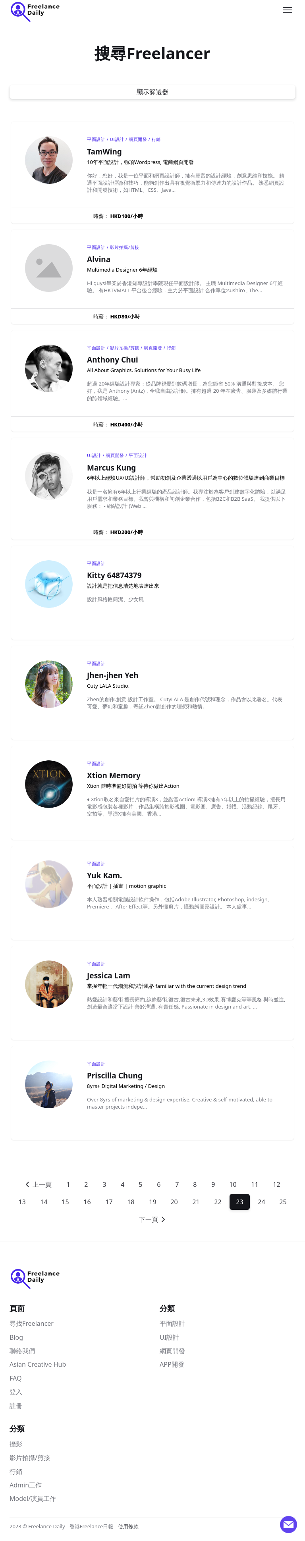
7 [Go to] (177, 1184)
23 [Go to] (239, 1202)
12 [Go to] (276, 1184)
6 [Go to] (158, 1184)
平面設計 (172, 1323)
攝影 (16, 1444)
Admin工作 (26, 1485)
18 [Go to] (130, 1202)
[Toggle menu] (287, 10)
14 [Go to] (43, 1202)
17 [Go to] (108, 1202)
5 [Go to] (140, 1184)
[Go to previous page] (38, 1184)
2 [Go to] (86, 1184)
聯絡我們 (22, 1350)
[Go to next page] (153, 1219)
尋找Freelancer (32, 1323)
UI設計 (169, 1337)
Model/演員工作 (33, 1498)
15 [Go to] (65, 1202)
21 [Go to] (195, 1202)
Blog (16, 1337)
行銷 (16, 1471)
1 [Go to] (68, 1184)
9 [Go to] (213, 1184)
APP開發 (172, 1364)
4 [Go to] (122, 1184)
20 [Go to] (174, 1202)
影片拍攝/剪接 (30, 1457)
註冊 (16, 1405)
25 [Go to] (283, 1202)
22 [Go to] (217, 1202)
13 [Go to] (21, 1202)
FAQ (15, 1378)
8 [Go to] (195, 1184)
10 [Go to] (233, 1184)
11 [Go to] (255, 1184)
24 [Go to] (261, 1202)
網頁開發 (172, 1350)
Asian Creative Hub (38, 1364)
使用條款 (128, 1526)
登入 (16, 1391)
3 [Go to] (104, 1184)
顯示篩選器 (152, 91)
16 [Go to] (87, 1202)
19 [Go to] (152, 1202)
